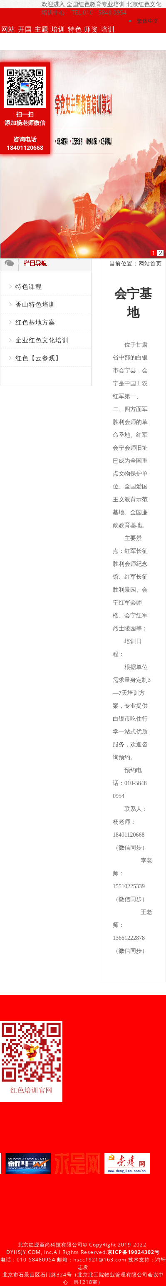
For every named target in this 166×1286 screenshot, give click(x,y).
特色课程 (75, 42)
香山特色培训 (35, 304)
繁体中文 (148, 21)
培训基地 (108, 42)
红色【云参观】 (38, 358)
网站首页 (8, 42)
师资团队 (91, 42)
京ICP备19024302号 (133, 1252)
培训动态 (58, 42)
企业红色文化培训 (42, 340)
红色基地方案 (35, 322)
